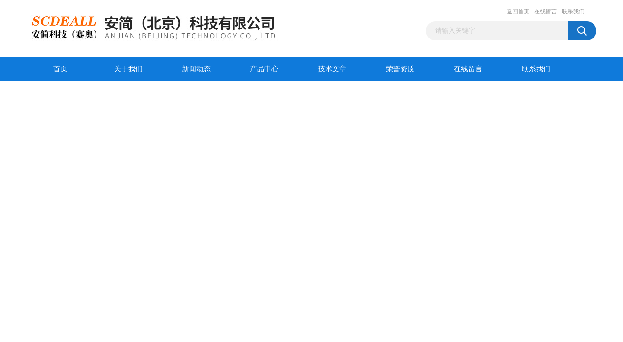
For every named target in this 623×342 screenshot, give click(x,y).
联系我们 (573, 11)
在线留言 (545, 11)
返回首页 (518, 11)
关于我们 (128, 69)
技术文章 (332, 69)
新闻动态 (196, 69)
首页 (60, 69)
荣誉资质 (400, 69)
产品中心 (264, 69)
